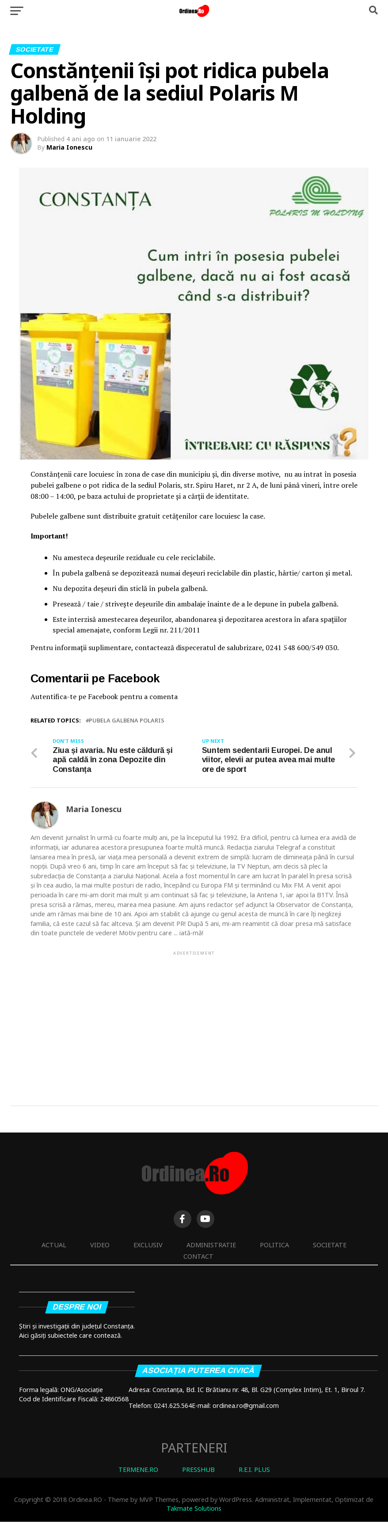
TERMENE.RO (138, 1472)
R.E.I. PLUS (254, 1472)
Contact (198, 1258)
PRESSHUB (198, 1472)
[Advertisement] (194, 1020)
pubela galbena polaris (126, 720)
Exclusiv (148, 1246)
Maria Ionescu (69, 147)
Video (100, 1246)
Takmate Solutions (194, 1510)
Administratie (211, 1246)
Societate (329, 1246)
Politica (274, 1246)
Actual (54, 1246)
